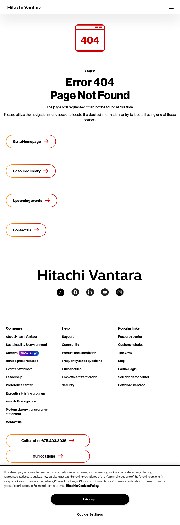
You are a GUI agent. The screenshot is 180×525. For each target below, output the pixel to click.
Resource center (130, 337)
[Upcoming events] (31, 200)
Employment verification (79, 377)
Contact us (14, 422)
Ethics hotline (72, 369)
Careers (12, 353)
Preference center (19, 385)
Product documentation (79, 353)
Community (70, 345)
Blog (121, 361)
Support (68, 337)
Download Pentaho (131, 385)
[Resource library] (31, 171)
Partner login (127, 369)
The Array (125, 353)
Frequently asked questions (82, 361)
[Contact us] (26, 230)
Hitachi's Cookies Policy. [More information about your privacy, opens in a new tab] (82, 486)
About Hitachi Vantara (21, 337)
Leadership (14, 377)
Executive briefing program (25, 393)
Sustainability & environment (26, 345)
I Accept (90, 499)
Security (68, 385)
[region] (90, 495)
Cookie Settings (90, 515)
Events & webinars (19, 369)
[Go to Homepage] (31, 141)
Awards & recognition (21, 401)
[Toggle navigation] (171, 7)
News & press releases (22, 361)
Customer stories (130, 345)
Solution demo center (133, 377)
